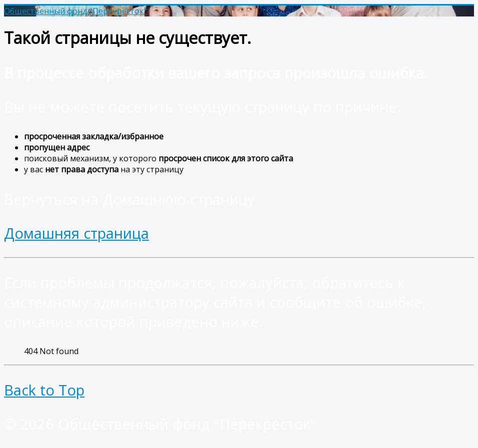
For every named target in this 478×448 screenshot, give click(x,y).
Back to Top (44, 390)
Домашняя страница (76, 233)
